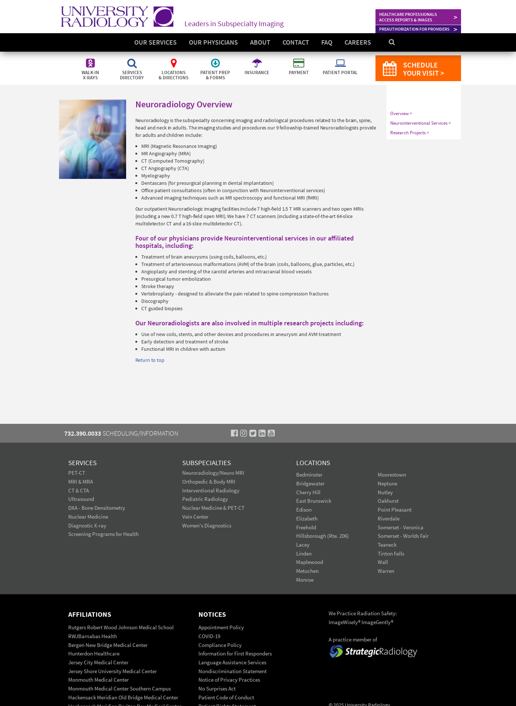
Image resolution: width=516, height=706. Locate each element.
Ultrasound (81, 498)
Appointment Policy (221, 627)
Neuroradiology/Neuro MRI (213, 472)
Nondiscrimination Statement (232, 671)
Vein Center (195, 516)
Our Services (155, 42)
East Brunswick (313, 500)
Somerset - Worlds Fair (403, 535)
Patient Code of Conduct (226, 697)
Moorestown (392, 474)
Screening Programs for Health (103, 533)
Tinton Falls (391, 553)
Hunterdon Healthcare (94, 653)
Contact (296, 42)
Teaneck (387, 544)
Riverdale (388, 518)
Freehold (306, 527)
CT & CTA (78, 490)
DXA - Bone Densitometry (96, 507)
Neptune (387, 483)
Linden (304, 553)
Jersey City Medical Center (98, 662)
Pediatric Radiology (205, 498)
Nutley (385, 492)
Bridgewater (310, 483)
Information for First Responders (235, 653)
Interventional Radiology (210, 490)
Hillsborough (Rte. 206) (322, 535)
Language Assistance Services (232, 662)
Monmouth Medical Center (98, 679)
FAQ (326, 42)
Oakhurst (388, 500)
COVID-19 (209, 636)
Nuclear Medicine (88, 516)
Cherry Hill (308, 492)
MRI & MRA (80, 481)
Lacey (302, 544)
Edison (304, 509)
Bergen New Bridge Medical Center (108, 644)
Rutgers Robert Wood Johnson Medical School (121, 627)
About (260, 42)
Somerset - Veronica (400, 527)
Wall (383, 561)
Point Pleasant (395, 509)
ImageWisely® (345, 622)
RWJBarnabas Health (92, 636)
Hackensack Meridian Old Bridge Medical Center (123, 697)
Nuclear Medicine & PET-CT (213, 507)
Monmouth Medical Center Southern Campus (119, 688)
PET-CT (76, 472)
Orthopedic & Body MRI (208, 481)
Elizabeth (307, 518)
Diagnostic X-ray (87, 525)
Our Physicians (213, 42)
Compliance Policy (220, 644)
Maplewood (309, 561)
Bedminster (309, 474)
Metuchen (307, 570)
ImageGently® (377, 622)
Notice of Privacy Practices (229, 679)
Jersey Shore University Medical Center (112, 671)
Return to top (150, 360)
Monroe (305, 579)
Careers (357, 42)
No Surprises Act (217, 688)
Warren (386, 570)
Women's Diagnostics (206, 525)
